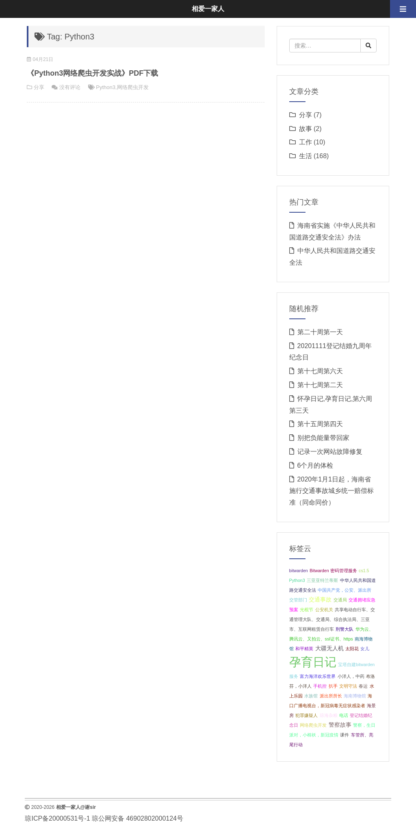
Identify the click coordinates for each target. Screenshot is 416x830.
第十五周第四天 (320, 423)
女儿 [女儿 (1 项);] (364, 648)
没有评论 (69, 87)
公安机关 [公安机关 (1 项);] (324, 609)
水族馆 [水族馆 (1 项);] (311, 695)
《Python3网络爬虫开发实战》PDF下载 (92, 73)
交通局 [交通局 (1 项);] (340, 599)
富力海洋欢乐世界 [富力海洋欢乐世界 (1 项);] (318, 676)
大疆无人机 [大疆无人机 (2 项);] (329, 648)
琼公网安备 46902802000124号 (137, 818)
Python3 (105, 87)
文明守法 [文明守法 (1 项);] (348, 686)
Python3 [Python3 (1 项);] (297, 580)
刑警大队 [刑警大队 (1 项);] (344, 629)
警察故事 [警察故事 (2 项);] (340, 725)
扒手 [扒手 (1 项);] (333, 686)
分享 (39, 87)
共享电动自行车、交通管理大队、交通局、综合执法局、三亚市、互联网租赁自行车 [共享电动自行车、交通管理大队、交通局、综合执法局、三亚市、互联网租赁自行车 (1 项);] (332, 619)
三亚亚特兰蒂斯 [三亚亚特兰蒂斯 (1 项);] (322, 580)
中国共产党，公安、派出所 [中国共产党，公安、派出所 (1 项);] (344, 590)
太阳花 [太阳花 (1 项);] (352, 648)
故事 (305, 128)
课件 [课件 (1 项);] (344, 734)
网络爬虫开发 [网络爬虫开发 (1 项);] (313, 725)
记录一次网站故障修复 (329, 451)
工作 (305, 142)
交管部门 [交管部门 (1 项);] (298, 599)
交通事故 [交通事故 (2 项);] (320, 600)
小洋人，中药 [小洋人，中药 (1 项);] (351, 676)
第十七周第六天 (320, 371)
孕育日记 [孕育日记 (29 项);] (312, 662)
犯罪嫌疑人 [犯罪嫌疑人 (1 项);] (306, 715)
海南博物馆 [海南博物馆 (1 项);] (355, 695)
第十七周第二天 (320, 384)
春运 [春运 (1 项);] (363, 686)
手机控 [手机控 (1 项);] (320, 686)
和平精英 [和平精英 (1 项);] (304, 648)
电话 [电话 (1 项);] (343, 715)
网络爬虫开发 (133, 87)
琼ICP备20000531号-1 (57, 818)
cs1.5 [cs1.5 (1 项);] (364, 570)
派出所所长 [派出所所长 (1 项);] (331, 695)
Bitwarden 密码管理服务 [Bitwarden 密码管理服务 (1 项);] (333, 570)
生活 (305, 155)
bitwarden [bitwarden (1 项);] (298, 570)
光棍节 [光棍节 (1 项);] (306, 609)
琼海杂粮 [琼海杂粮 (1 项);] (329, 715)
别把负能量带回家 (323, 437)
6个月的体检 (315, 465)
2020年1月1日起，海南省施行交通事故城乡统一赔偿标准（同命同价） (331, 491)
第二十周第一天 (320, 332)
